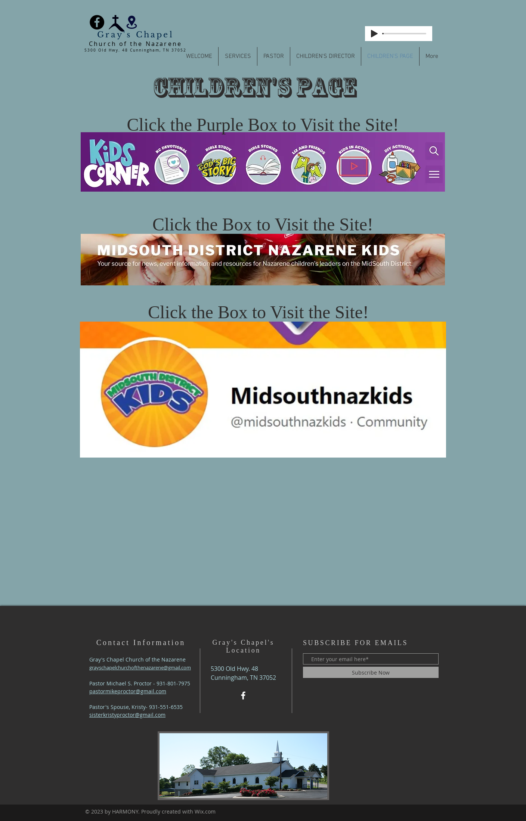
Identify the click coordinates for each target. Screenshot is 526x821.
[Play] (374, 33)
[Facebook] (97, 22)
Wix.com (205, 811)
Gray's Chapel (135, 35)
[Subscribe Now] (371, 672)
